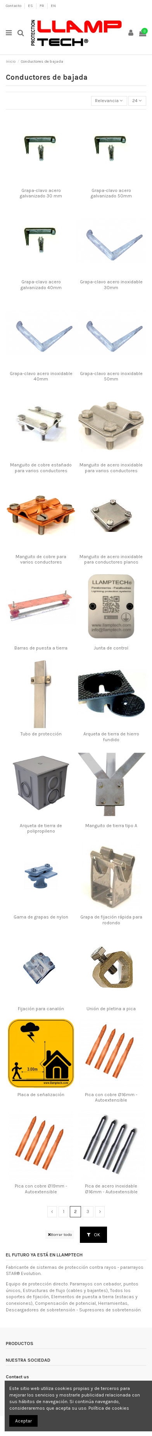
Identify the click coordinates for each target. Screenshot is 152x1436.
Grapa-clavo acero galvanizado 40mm (41, 284)
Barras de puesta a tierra (40, 648)
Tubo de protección (41, 734)
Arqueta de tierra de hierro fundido (111, 736)
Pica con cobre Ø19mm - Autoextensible (41, 1188)
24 (137, 100)
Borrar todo (60, 1234)
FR (42, 5)
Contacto (14, 5)
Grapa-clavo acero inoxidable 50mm (111, 376)
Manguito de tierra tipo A (111, 825)
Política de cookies (108, 1408)
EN (53, 5)
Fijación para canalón (41, 1008)
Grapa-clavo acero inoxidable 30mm (111, 284)
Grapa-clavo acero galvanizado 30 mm (41, 193)
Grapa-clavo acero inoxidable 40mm (41, 376)
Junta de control (111, 648)
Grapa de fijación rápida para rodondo (111, 919)
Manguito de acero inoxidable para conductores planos (111, 559)
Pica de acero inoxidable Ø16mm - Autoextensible (111, 1188)
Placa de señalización (40, 1094)
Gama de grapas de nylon (41, 917)
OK (93, 1234)
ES (31, 5)
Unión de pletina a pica (111, 1008)
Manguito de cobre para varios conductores (41, 559)
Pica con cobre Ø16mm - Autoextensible (111, 1097)
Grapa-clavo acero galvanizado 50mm (111, 193)
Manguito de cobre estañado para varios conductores (41, 467)
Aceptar (23, 1421)
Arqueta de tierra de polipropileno (41, 828)
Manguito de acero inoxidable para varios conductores (111, 467)
